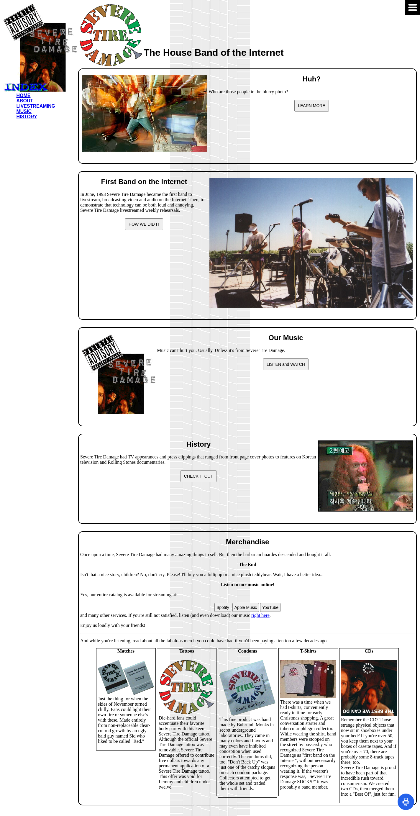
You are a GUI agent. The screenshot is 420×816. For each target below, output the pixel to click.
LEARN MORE (311, 105)
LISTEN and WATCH (286, 364)
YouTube (270, 607)
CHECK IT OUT (198, 476)
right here (260, 615)
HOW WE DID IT (144, 224)
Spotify (222, 607)
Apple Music (245, 607)
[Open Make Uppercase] (406, 802)
